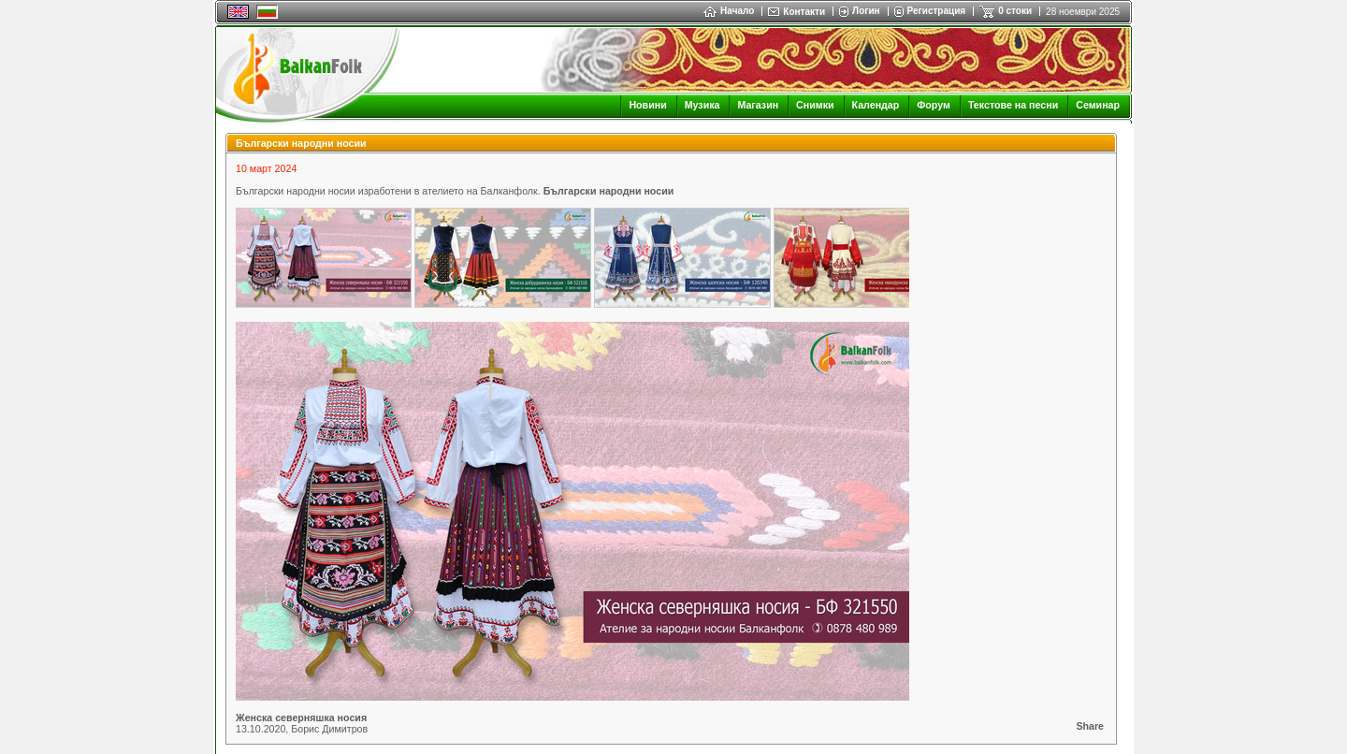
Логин (865, 11)
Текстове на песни (1013, 104)
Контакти (804, 12)
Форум (933, 104)
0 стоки (1015, 11)
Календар (876, 104)
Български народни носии (608, 190)
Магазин (757, 104)
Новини (647, 104)
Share (1090, 726)
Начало (728, 11)
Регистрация (936, 11)
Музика (702, 104)
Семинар (1098, 104)
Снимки (814, 104)
